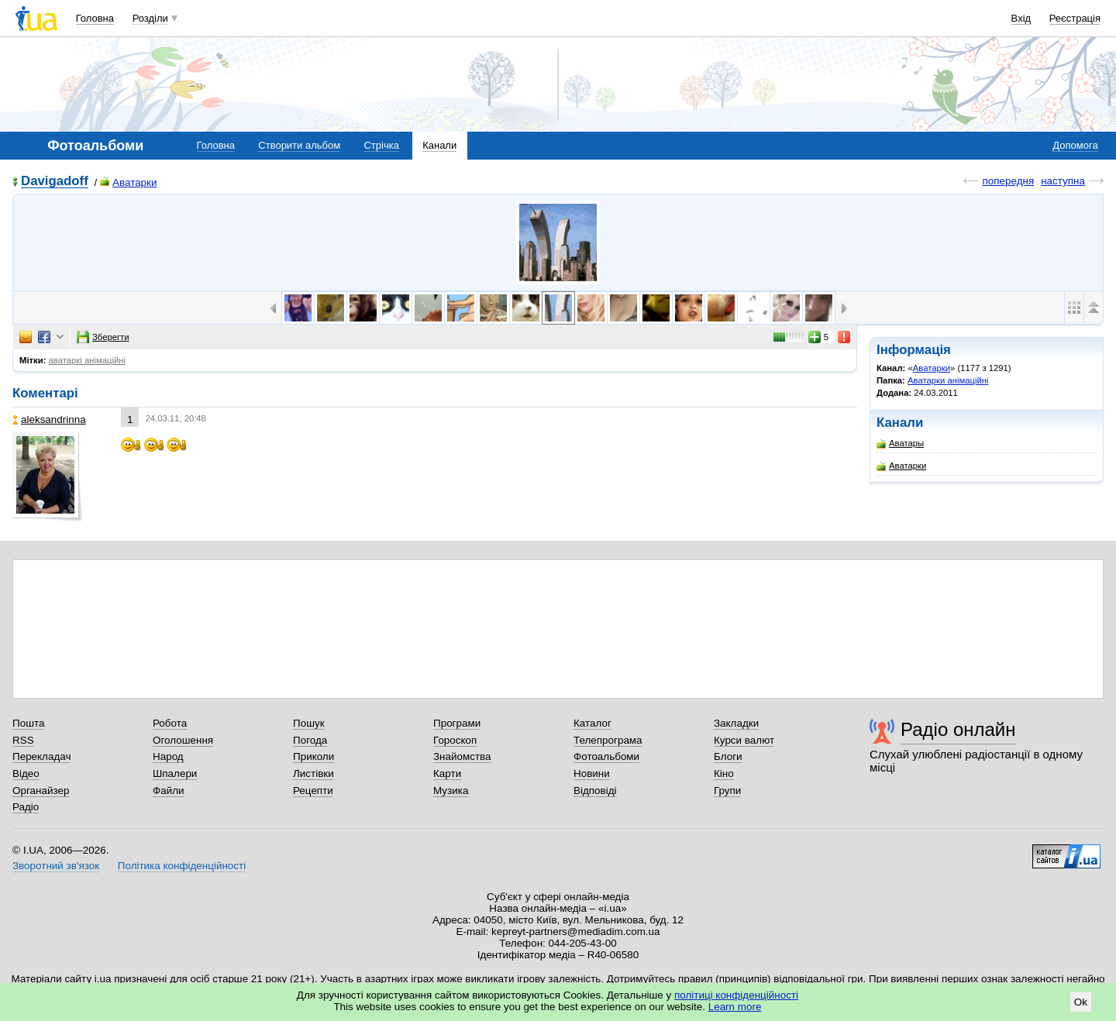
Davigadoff (54, 181)
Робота (170, 723)
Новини (592, 773)
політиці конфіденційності (736, 995)
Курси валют (744, 740)
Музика (450, 790)
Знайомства (462, 756)
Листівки (313, 773)
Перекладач (41, 756)
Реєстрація (1074, 18)
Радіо (25, 807)
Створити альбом (299, 145)
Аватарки (128, 182)
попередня (1008, 181)
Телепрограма (608, 740)
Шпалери (175, 773)
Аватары (900, 443)
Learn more (735, 1006)
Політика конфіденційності (182, 865)
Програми (456, 723)
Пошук (309, 723)
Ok (1080, 1002)
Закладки (736, 723)
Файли (168, 790)
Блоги (728, 756)
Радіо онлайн (958, 729)
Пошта (28, 723)
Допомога (1074, 145)
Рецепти (313, 790)
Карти (447, 773)
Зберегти (103, 337)
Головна (95, 18)
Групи (727, 790)
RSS (23, 740)
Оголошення (183, 740)
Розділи (150, 18)
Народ (168, 756)
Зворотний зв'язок (55, 865)
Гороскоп (455, 740)
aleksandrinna (49, 419)
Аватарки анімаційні (948, 380)
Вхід (1021, 18)
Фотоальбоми (606, 756)
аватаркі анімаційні (87, 360)
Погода (310, 740)
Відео (26, 773)
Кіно (724, 773)
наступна (1063, 181)
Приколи (313, 756)
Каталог (592, 723)
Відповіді (595, 790)
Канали (439, 145)
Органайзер (40, 790)
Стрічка (380, 145)
